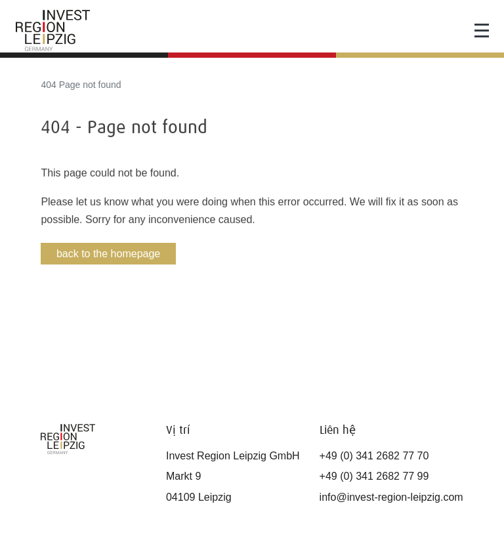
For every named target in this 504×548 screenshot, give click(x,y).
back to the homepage (108, 253)
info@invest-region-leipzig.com (391, 497)
